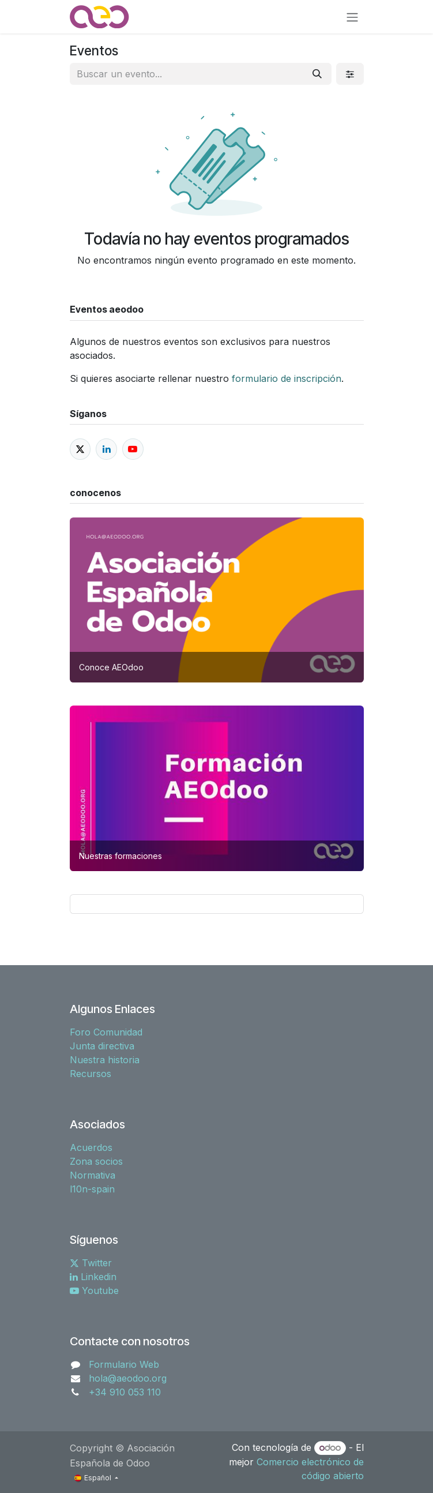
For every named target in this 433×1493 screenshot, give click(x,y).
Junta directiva (102, 1046)
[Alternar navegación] (352, 17)
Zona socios (96, 1161)
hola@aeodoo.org (128, 1378)
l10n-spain (92, 1189)
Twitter (91, 1263)
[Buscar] (317, 74)
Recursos (90, 1073)
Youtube (94, 1290)
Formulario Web (124, 1364)
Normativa (92, 1175)
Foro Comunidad (106, 1032)
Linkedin (93, 1276)
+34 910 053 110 (125, 1392)
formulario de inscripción (285, 378)
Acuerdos (91, 1147)
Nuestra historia (105, 1060)
